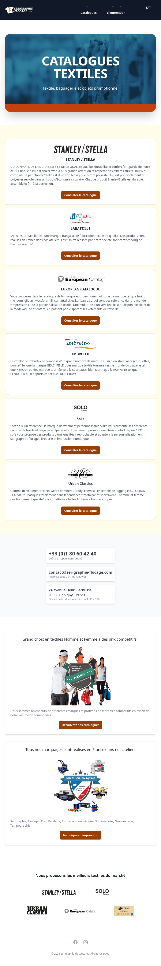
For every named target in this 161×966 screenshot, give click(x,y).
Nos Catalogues (88, 10)
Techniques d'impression (117, 10)
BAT (148, 8)
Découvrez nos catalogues (80, 725)
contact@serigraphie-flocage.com (80, 572)
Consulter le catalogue (80, 195)
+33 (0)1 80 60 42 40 (72, 553)
